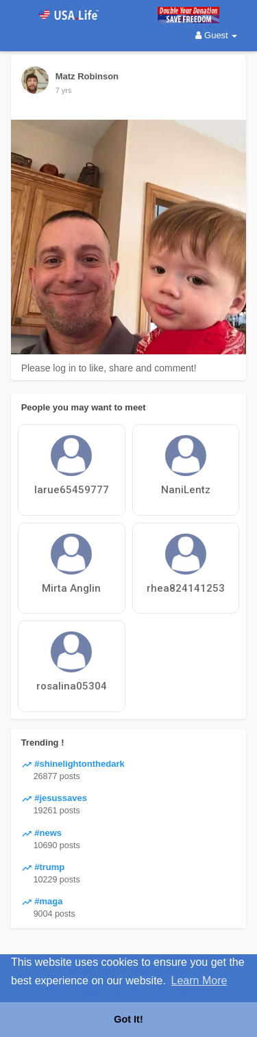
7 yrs (64, 90)
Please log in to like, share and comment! (109, 368)
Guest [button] (216, 35)
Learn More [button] (199, 980)
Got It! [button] (128, 1019)
